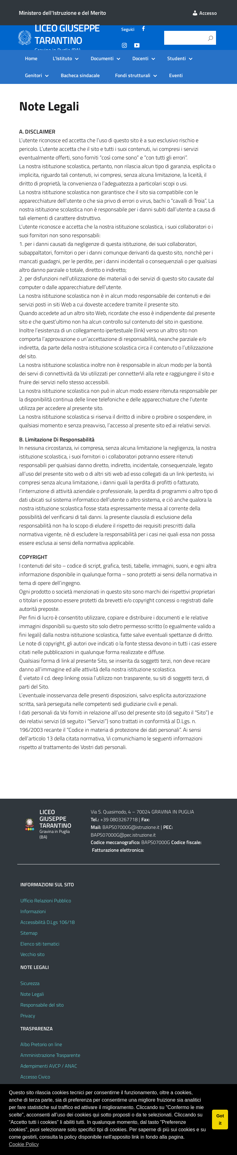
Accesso (204, 13)
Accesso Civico (35, 1076)
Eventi (176, 75)
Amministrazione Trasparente (50, 1055)
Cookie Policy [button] (24, 1144)
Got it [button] (220, 1119)
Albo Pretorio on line (41, 1044)
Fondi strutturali (132, 75)
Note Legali (32, 994)
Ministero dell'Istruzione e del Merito (62, 13)
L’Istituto (62, 58)
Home (31, 58)
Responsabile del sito (42, 1004)
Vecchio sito (32, 954)
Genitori (33, 75)
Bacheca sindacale (80, 75)
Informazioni (33, 911)
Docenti (140, 58)
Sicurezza (30, 983)
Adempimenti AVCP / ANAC (48, 1066)
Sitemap (28, 933)
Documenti (102, 58)
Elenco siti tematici (39, 943)
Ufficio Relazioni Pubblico (45, 900)
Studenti (176, 58)
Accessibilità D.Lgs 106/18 (47, 922)
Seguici (127, 29)
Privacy (27, 1015)
